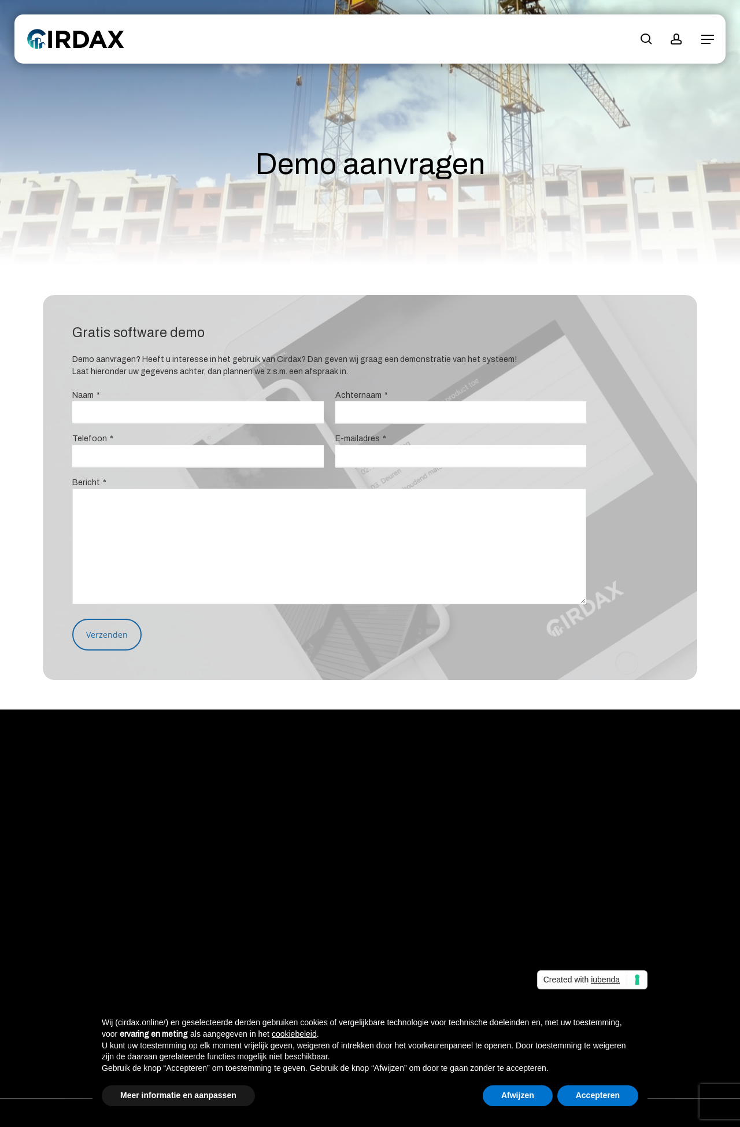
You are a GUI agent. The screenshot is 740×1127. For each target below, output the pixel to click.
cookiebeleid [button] (294, 1034)
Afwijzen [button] (517, 1095)
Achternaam (361, 395)
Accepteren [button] (598, 1095)
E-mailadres (360, 438)
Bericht (89, 482)
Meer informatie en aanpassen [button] (178, 1095)
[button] (707, 39)
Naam (86, 395)
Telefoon (92, 438)
